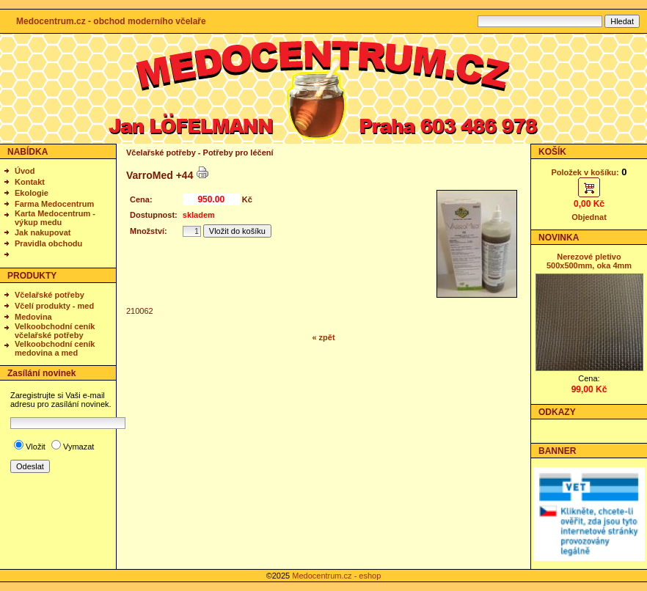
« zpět (323, 337)
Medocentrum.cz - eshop (336, 575)
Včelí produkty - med (54, 305)
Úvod (25, 170)
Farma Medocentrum (54, 203)
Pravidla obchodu (48, 243)
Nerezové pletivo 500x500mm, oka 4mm (589, 261)
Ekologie (31, 192)
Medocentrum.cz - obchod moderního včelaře (111, 21)
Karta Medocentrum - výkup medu (55, 218)
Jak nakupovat (42, 232)
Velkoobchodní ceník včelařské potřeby (55, 330)
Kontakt (30, 181)
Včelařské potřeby (49, 294)
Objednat (589, 217)
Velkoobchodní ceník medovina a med (55, 348)
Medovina (33, 316)
